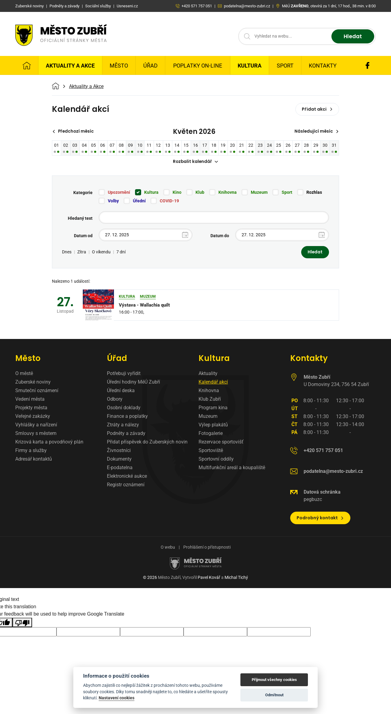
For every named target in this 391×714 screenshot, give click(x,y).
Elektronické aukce (127, 477)
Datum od (83, 236)
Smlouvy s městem (36, 434)
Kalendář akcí (213, 382)
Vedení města (30, 400)
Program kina (213, 408)
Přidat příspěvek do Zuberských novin (147, 442)
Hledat (352, 36)
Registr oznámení (125, 485)
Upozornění (119, 192)
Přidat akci (317, 109)
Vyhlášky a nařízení (36, 425)
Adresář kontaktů (33, 459)
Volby (113, 201)
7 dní (121, 252)
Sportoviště (211, 451)
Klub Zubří (210, 400)
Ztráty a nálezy (123, 425)
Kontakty (323, 65)
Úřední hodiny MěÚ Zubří (133, 382)
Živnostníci (119, 451)
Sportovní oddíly (216, 459)
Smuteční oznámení (36, 391)
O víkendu (101, 252)
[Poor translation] (22, 623)
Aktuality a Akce (70, 65)
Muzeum (259, 192)
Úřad (150, 65)
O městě (24, 374)
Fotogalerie (211, 434)
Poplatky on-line (197, 65)
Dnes (66, 252)
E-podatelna (120, 468)
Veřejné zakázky (32, 417)
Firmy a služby (31, 451)
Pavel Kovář (209, 578)
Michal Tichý (236, 578)
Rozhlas (314, 192)
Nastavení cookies (116, 697)
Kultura (249, 65)
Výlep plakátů (213, 425)
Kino (177, 192)
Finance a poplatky (127, 417)
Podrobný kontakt (320, 518)
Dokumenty (119, 459)
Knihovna (227, 192)
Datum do (219, 236)
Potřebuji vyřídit (124, 374)
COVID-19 (169, 201)
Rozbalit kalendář (195, 162)
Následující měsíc (316, 131)
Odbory (114, 400)
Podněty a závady (126, 434)
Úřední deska (121, 391)
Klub (200, 192)
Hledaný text (80, 218)
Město (119, 65)
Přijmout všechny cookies (274, 679)
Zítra (81, 252)
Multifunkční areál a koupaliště (232, 468)
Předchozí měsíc (74, 131)
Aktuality (208, 374)
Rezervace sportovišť (221, 442)
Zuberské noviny (33, 382)
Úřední (139, 201)
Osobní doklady (124, 408)
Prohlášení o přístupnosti (207, 547)
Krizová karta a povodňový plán (49, 442)
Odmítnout (274, 695)
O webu (168, 547)
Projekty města (31, 408)
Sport (285, 65)
